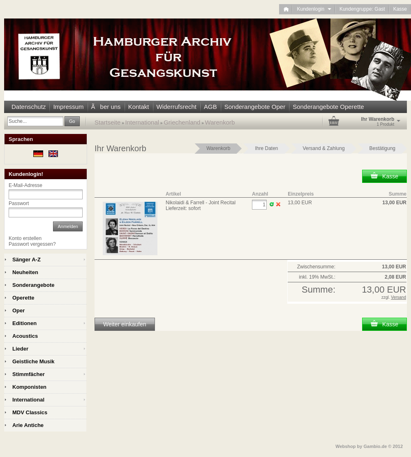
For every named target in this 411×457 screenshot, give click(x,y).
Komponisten (29, 387)
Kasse (400, 9)
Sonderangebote (33, 285)
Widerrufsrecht (177, 106)
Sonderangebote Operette (328, 106)
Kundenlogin (314, 9)
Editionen (24, 323)
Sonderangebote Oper (254, 106)
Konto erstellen (25, 238)
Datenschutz (29, 106)
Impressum (68, 106)
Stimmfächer (28, 374)
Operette (23, 298)
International (142, 122)
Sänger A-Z (26, 259)
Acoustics (25, 336)
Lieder (20, 349)
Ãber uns (106, 106)
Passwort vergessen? (32, 244)
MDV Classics (29, 412)
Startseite (107, 122)
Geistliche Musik (33, 361)
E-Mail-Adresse (25, 185)
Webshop (345, 446)
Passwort (19, 203)
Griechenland (182, 122)
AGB (210, 106)
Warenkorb (220, 122)
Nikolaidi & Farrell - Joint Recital (201, 202)
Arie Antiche (28, 425)
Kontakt (138, 106)
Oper (18, 310)
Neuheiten (25, 272)
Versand (398, 297)
